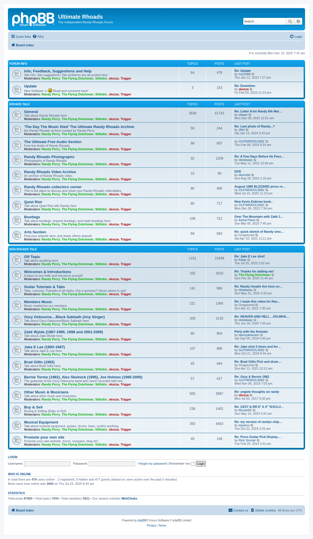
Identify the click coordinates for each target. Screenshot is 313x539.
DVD (237, 171)
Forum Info (18, 63)
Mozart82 (245, 410)
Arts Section (35, 232)
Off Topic (32, 257)
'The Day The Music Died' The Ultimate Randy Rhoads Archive (79, 127)
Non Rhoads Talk (23, 249)
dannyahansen (249, 335)
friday (242, 259)
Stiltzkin (101, 78)
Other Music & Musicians (46, 392)
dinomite (245, 175)
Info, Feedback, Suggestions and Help (58, 71)
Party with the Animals (251, 331)
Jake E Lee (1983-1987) (44, 347)
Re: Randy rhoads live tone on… (258, 286)
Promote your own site (44, 437)
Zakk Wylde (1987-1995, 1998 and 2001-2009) (63, 332)
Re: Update (242, 70)
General (31, 112)
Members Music (38, 302)
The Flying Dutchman (78, 78)
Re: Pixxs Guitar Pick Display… (257, 437)
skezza (114, 78)
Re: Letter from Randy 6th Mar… (258, 111)
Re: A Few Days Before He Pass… (259, 156)
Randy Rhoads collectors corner (53, 187)
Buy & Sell (33, 407)
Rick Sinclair (247, 440)
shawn (243, 114)
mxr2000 (245, 74)
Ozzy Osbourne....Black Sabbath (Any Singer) (64, 317)
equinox (244, 425)
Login (12, 457)
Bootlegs (32, 217)
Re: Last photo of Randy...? (254, 126)
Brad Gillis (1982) (39, 362)
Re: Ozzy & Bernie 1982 (251, 376)
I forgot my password (152, 463)
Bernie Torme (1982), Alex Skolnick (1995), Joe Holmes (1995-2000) (83, 377)
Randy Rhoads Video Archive (50, 172)
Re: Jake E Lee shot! (249, 256)
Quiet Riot (33, 202)
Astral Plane (247, 220)
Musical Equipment (41, 422)
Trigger (126, 78)
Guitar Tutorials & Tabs (44, 287)
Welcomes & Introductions (47, 272)
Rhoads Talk (19, 104)
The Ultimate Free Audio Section (52, 142)
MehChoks (130, 498)
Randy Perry (51, 78)
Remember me (181, 463)
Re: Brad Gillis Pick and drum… (258, 361)
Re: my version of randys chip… (258, 421)
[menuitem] (38, 36)
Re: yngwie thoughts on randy (256, 391)
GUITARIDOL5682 (252, 141)
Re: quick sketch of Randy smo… (259, 231)
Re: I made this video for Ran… (257, 301)
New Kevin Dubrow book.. (253, 201)
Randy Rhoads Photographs (49, 157)
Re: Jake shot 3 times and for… (257, 346)
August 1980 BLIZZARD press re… (259, 186)
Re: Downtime (244, 85)
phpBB (142, 520)
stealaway (246, 160)
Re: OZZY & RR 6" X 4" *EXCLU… (259, 406)
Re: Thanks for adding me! (254, 271)
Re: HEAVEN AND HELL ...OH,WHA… (261, 316)
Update (30, 86)
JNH (242, 129)
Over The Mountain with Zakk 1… (259, 216)
